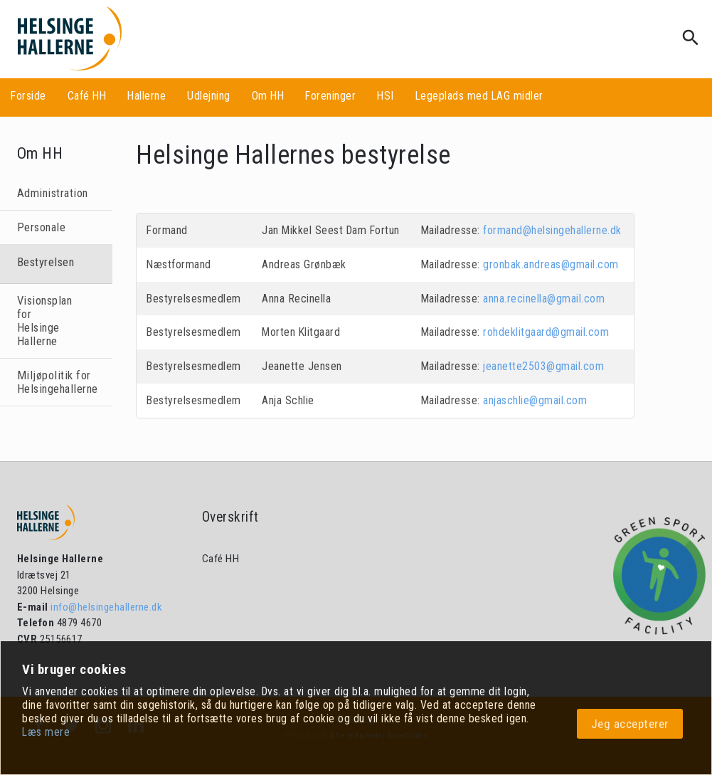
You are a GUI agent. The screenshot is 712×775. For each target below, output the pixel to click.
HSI (385, 95)
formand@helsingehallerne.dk (552, 230)
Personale (41, 227)
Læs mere (46, 732)
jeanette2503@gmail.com (543, 366)
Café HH (87, 95)
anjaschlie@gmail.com (535, 400)
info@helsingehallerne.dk (105, 607)
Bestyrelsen (46, 262)
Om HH (268, 95)
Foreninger (330, 95)
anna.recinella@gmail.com (544, 298)
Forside (28, 95)
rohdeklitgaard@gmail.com (546, 332)
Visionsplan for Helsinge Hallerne (45, 321)
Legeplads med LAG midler (479, 95)
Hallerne (146, 95)
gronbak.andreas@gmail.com (551, 264)
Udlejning (208, 95)
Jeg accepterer (630, 724)
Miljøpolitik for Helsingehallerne (56, 382)
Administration (52, 193)
